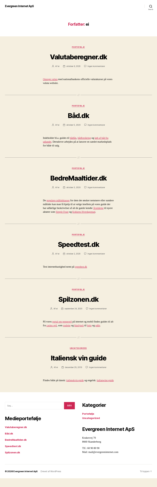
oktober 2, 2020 (73, 258)
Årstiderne (48, 212)
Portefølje (78, 47)
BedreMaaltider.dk (78, 178)
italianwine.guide (52, 389)
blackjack (83, 330)
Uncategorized (78, 353)
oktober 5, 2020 (73, 125)
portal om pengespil (62, 326)
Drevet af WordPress (51, 480)
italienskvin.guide (75, 385)
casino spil (55, 330)
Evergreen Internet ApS (20, 6)
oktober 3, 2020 (73, 188)
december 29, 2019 (73, 372)
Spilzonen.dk (78, 303)
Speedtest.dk (78, 248)
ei (58, 66)
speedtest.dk (81, 271)
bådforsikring (85, 138)
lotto (94, 330)
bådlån (73, 138)
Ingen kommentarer (96, 66)
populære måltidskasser (59, 201)
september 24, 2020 (73, 313)
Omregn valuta (50, 79)
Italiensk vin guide (78, 362)
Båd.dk (78, 115)
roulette (71, 330)
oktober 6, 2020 (73, 66)
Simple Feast (83, 212)
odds (102, 330)
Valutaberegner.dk (78, 56)
